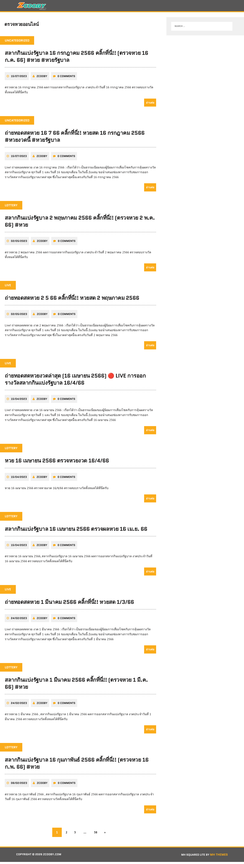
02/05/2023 (19, 243)
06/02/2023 (19, 785)
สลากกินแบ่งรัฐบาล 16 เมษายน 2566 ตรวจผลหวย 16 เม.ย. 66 (76, 531)
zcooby (42, 78)
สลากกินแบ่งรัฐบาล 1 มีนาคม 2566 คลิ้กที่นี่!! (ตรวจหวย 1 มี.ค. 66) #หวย (76, 685)
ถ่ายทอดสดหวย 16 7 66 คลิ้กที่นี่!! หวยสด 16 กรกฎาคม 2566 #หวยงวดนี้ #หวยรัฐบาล (75, 138)
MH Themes (219, 856)
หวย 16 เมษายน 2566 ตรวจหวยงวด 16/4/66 (57, 463)
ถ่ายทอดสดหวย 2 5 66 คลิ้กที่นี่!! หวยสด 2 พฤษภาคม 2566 (72, 300)
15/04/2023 (19, 401)
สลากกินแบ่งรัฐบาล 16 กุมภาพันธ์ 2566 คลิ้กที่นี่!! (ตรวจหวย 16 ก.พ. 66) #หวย (77, 765)
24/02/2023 (19, 620)
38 (96, 834)
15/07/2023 (19, 78)
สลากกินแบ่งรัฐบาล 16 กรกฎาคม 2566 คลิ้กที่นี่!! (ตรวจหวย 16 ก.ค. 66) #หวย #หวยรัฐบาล (76, 58)
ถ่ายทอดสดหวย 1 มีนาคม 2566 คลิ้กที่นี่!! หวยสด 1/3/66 (69, 604)
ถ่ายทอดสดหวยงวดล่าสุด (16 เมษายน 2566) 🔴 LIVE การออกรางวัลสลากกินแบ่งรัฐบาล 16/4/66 (75, 381)
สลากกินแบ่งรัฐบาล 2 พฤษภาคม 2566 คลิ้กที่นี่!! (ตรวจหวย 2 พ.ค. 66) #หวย (80, 223)
